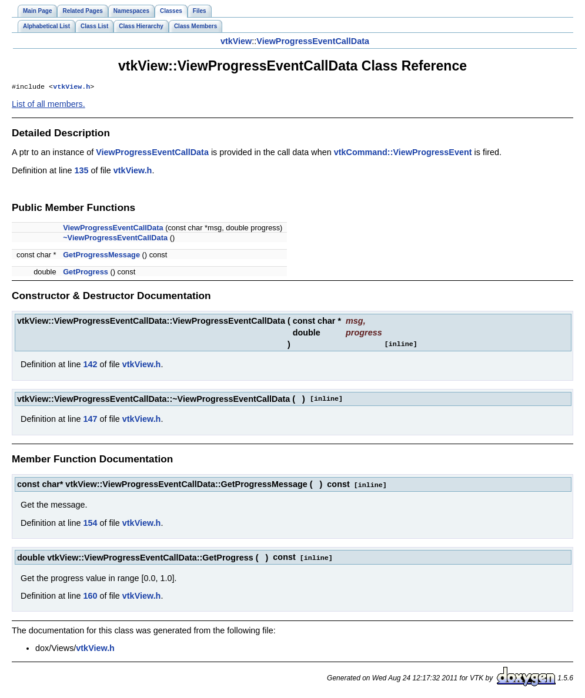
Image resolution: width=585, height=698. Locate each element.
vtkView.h (71, 87)
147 (90, 420)
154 (90, 523)
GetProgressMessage (101, 255)
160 (90, 595)
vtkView (236, 41)
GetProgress (85, 273)
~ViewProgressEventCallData (115, 238)
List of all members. (48, 105)
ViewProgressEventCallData (312, 41)
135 (81, 171)
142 (90, 365)
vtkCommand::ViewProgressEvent (403, 153)
